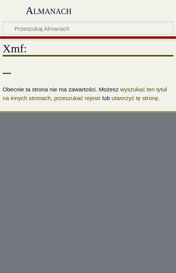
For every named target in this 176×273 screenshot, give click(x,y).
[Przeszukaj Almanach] (88, 28)
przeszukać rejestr (77, 98)
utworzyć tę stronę (135, 98)
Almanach (49, 10)
